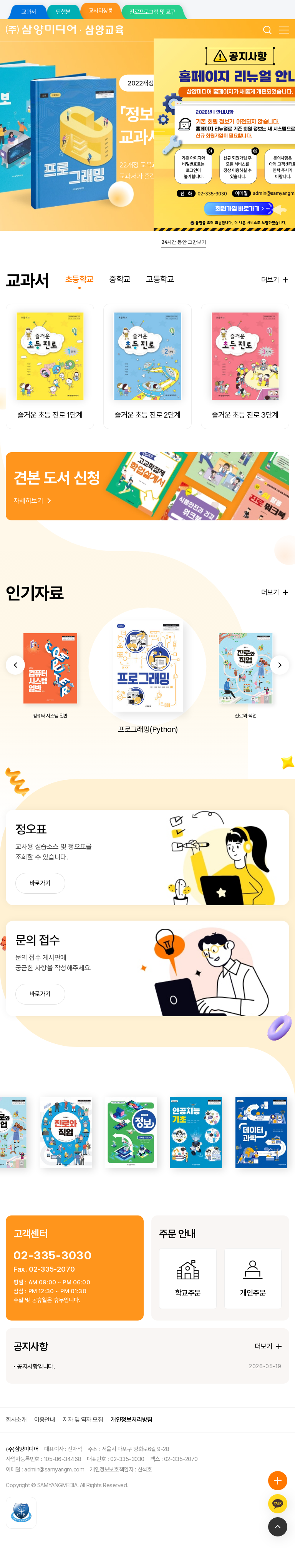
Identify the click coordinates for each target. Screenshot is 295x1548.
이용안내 (44, 1419)
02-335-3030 (52, 1255)
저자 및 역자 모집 (83, 1419)
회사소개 (16, 1419)
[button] (15, 700)
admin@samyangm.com (54, 1469)
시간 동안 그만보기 (183, 242)
